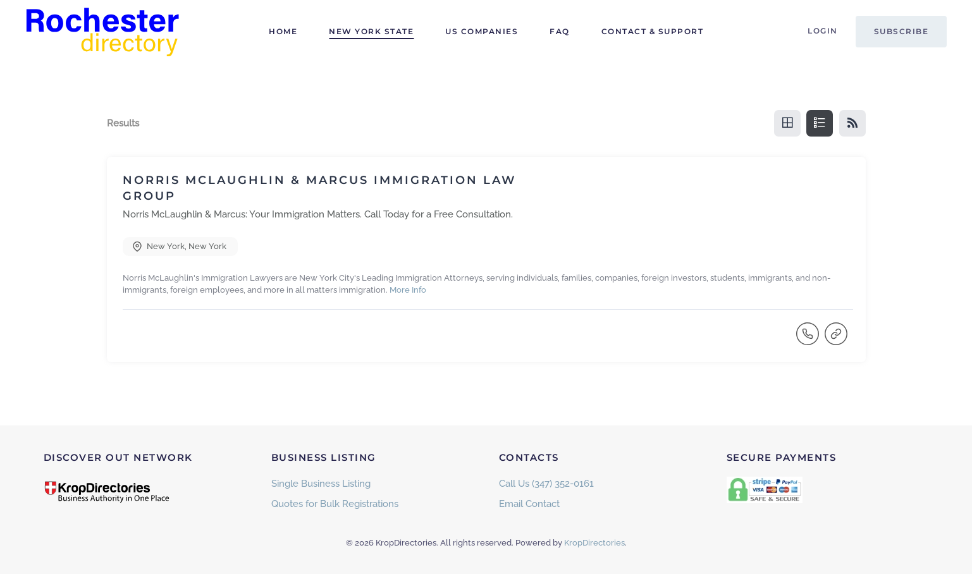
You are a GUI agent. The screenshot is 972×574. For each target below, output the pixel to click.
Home (283, 31)
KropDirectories (594, 542)
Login (823, 30)
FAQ (560, 31)
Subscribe (901, 31)
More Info (408, 290)
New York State (371, 31)
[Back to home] (104, 31)
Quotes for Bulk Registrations (334, 504)
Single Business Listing (321, 483)
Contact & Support (652, 31)
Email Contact (529, 504)
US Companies (481, 31)
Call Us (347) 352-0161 (546, 483)
